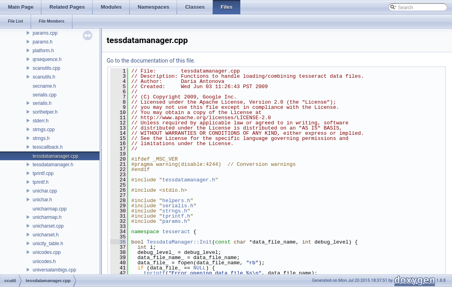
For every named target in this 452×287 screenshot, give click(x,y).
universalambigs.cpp (54, 270)
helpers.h (176, 200)
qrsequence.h (47, 59)
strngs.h (41, 138)
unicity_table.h (48, 243)
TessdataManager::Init (179, 242)
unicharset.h (45, 235)
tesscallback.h (47, 147)
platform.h (43, 50)
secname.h (44, 86)
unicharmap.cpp (49, 209)
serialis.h (42, 103)
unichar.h (42, 199)
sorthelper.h (45, 112)
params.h (43, 42)
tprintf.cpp (43, 173)
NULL (199, 267)
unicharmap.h (47, 217)
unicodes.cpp (47, 252)
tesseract (176, 231)
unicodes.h (44, 261)
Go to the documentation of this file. (151, 60)
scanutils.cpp (46, 68)
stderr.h (41, 121)
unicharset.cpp (48, 226)
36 (118, 242)
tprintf (155, 273)
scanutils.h (44, 77)
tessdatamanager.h (53, 164)
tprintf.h (41, 182)
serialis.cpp (44, 95)
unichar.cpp (45, 191)
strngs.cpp (44, 129)
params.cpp (45, 33)
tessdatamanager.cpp (55, 156)
